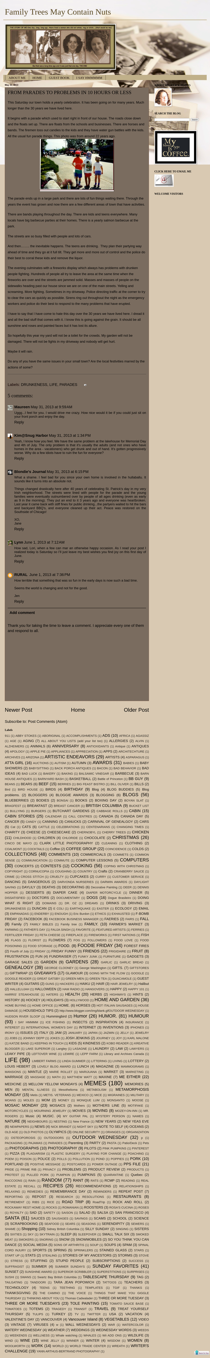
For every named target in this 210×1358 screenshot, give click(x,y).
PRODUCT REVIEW (104, 1169)
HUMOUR (138, 1015)
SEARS (70, 1224)
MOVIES (79, 1111)
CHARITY (12, 832)
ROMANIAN (70, 1207)
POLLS (62, 1159)
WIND (9, 1340)
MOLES (28, 1100)
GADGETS (135, 956)
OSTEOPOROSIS (23, 1138)
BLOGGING (105, 795)
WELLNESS (41, 1335)
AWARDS (102, 762)
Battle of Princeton (110, 779)
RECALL (30, 1186)
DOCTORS (40, 898)
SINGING (122, 1229)
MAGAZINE (105, 1066)
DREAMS (91, 903)
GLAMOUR (74, 973)
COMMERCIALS (93, 854)
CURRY (100, 876)
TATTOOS (109, 1282)
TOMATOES (13, 1309)
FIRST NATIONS (124, 935)
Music (30, 1116)
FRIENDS (91, 951)
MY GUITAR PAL (75, 1116)
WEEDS (143, 1330)
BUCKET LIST (139, 806)
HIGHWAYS (118, 994)
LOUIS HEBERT (17, 1066)
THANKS (136, 1287)
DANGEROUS (39, 882)
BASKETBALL (80, 779)
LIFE (53, 384)
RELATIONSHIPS (131, 1186)
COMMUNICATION (34, 860)
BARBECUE (124, 773)
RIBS (35, 1202)
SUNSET (12, 1272)
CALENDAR (53, 816)
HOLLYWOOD (79, 1000)
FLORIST (34, 940)
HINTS (138, 994)
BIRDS (50, 789)
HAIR (100, 984)
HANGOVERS (95, 989)
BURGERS (38, 811)
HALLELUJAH (19, 989)
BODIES (42, 800)
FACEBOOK (33, 919)
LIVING (117, 1061)
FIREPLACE (74, 935)
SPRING (60, 1250)
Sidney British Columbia (63, 1229)
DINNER (135, 892)
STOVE (144, 1255)
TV (77, 1314)
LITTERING (99, 1061)
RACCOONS (13, 1180)
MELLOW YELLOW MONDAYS (52, 1084)
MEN (8, 1089)
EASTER (103, 908)
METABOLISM (96, 1089)
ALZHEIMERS (14, 746)
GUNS (49, 984)
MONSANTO (115, 1100)
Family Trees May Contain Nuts (58, 11)
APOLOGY (17, 751)
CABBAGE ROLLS (109, 811)
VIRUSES (40, 1324)
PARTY (94, 1143)
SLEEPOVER (87, 1234)
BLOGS (130, 794)
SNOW (64, 1239)
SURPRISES (135, 1272)
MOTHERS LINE (106, 1105)
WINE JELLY (50, 1340)
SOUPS (110, 1245)
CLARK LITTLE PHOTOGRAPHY (66, 843)
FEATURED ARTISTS (111, 929)
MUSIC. (49, 1116)
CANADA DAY (132, 816)
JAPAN (93, 1033)
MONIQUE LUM (88, 1100)
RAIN (32, 1180)
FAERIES (111, 919)
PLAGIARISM (35, 1153)
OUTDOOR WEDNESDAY (99, 1137)
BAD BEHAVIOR (125, 768)
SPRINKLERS (83, 1250)
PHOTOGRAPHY (62, 1148)
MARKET (111, 1072)
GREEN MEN (74, 978)
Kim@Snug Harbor (31, 435)
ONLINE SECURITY (86, 1132)
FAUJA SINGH (61, 929)
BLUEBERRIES (17, 800)
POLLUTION (81, 1159)
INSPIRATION (106, 1022)
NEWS (40, 1126)
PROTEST (12, 1175)
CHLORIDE (70, 838)
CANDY (31, 821)
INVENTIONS (113, 1027)
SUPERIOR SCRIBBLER (75, 1272)
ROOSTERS (93, 1207)
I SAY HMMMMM (89, 78)
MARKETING (135, 1072)
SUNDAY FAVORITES (115, 1266)
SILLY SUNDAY (97, 1229)
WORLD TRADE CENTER (88, 1346)
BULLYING (17, 811)
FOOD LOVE (123, 940)
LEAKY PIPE (15, 1054)
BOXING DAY (106, 800)
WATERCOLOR (133, 1324)
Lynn (18, 542)
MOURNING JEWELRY (50, 1111)
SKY (31, 1234)
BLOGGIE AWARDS (72, 795)
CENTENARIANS (98, 827)
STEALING (49, 1255)
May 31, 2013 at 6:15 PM (67, 472)
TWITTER (94, 1314)
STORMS (125, 1255)
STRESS (17, 1261)
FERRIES (137, 929)
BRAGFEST (13, 806)
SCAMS (100, 1218)
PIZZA (14, 1153)
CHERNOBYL (86, 832)
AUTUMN (79, 763)
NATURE (12, 1121)
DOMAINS (49, 903)
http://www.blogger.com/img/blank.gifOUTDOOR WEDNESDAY (102, 1010)
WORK (37, 1346)
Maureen (22, 407)
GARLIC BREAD (131, 962)
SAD (33, 1212)
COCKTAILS (35, 849)
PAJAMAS (35, 1143)
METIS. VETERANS (57, 1095)
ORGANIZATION (137, 1132)
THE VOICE (77, 1293)
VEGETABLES (116, 1319)
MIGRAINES (116, 1095)
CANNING (50, 821)
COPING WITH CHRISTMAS (124, 866)
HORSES (83, 1005)
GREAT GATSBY (48, 978)
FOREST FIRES (136, 946)
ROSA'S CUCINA (121, 1207)
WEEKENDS (18, 1335)
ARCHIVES (12, 757)
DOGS (92, 897)
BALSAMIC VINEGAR (94, 773)
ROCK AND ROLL (128, 1202)
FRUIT (137, 951)
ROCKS (51, 1207)
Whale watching (66, 1335)
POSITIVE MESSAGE (45, 1164)
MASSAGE (37, 1077)
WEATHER (56, 1330)
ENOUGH (61, 913)
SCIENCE (141, 1218)
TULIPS (38, 1314)
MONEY (63, 1100)
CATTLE (44, 827)
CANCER (12, 821)
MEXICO (83, 1095)
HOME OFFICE (42, 1005)
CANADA (106, 816)
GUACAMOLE (122, 978)
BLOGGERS (37, 795)
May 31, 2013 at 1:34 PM (70, 435)
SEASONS (88, 1224)
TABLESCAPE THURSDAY (106, 1277)
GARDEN (49, 962)
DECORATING (73, 887)
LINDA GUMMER (74, 1061)
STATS (30, 1255)
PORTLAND (14, 1164)
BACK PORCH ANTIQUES (73, 768)
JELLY (124, 1033)
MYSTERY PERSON (110, 1116)
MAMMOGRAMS (132, 1066)
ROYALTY (16, 1212)
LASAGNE (80, 1048)
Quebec (137, 1175)
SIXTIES (16, 1234)
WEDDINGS (80, 1330)
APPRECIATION (86, 751)
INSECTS (80, 1022)
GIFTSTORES (139, 968)
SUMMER (39, 1266)
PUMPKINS (86, 1175)
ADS (106, 735)
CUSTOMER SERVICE (128, 876)
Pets (146, 1143)
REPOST (39, 1197)
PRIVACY (49, 1169)
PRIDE (9, 1169)
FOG (77, 940)
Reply (19, 422)
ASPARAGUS (135, 757)
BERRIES (64, 784)
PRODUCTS (135, 1169)
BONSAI (62, 800)
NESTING (60, 1121)
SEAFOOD (51, 1224)
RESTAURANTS (127, 1196)
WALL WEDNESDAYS (82, 1324)
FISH (145, 935)
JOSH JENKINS (77, 1038)
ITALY (43, 1033)
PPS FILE (132, 1164)
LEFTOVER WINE (44, 1054)
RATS (94, 1180)
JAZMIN (108, 1033)
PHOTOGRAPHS (24, 1148)
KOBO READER (118, 1043)
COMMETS (120, 854)
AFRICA (124, 735)
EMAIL (144, 908)
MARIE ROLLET (60, 1072)
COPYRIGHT (14, 871)
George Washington (92, 968)
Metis (34, 1095)
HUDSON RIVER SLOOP (22, 1016)
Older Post (136, 710)
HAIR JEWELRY (121, 984)
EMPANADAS (19, 913)
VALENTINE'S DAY (19, 1319)
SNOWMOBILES (89, 1239)
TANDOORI (38, 1282)
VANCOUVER (51, 1319)
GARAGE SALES (18, 962)
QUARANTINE (113, 1175)
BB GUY (136, 779)
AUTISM (60, 763)
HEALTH (72, 994)
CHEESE (33, 832)
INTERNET (87, 1027)
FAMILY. (91, 924)
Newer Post (18, 710)
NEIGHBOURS (37, 1121)
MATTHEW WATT (79, 1077)
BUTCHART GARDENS (71, 811)
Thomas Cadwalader (79, 1298)
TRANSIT (80, 1309)
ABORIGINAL (51, 735)
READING (128, 1180)
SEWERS (137, 1224)
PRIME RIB (28, 1169)
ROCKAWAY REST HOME (23, 1207)
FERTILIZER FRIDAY (19, 935)
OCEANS (136, 1126)
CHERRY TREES (114, 832)
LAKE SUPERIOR (38, 1048)
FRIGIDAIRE (117, 951)
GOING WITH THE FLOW (107, 973)
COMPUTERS (134, 859)
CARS (144, 821)
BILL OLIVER (119, 784)
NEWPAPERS (19, 1126)
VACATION (133, 1314)
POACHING (136, 1153)
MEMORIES (134, 1084)
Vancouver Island (82, 1319)
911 (7, 735)
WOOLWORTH (15, 1346)
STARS (139, 1250)
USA (112, 1314)
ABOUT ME (17, 78)
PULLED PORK (38, 1175)
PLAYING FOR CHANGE (103, 1153)
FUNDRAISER (60, 956)
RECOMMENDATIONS (93, 1186)
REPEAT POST (131, 1191)
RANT (78, 1180)
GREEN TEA (98, 978)
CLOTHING (133, 843)
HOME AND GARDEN (117, 999)
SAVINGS (81, 1218)
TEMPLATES (94, 1287)
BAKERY (49, 773)
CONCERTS (24, 866)
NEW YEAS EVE (136, 1121)
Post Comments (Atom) (47, 721)
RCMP (109, 1180)
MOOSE (137, 1100)
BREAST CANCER (67, 806)
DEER (127, 887)
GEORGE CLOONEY (59, 968)
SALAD (84, 1212)
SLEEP (66, 1234)
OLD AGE (11, 1132)
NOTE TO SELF (111, 1126)
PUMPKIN (63, 1175)
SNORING (46, 1239)
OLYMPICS (57, 1132)
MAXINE (105, 1077)
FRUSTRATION (17, 956)
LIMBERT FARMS (44, 1061)
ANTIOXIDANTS (98, 746)
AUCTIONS (41, 763)
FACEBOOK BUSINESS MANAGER (74, 919)
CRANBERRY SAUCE (129, 871)
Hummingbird (56, 1016)
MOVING (100, 1110)
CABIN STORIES (20, 816)
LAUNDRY (101, 1048)
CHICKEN (140, 832)
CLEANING (109, 843)
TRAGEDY (58, 1309)
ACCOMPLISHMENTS (81, 735)
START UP (12, 1255)
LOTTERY (136, 1061)
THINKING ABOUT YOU (43, 1298)
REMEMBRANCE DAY (68, 1191)
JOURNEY (103, 1038)
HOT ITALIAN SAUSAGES (114, 1005)
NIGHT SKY (85, 1126)
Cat (13, 827)
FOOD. (64, 946)
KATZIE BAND (19, 1043)
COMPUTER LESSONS (94, 860)
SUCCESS (136, 1261)
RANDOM (52, 1180)
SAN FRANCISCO (129, 1212)
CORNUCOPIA (39, 871)
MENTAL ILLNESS (35, 1089)
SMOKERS (26, 1239)
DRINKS (112, 903)
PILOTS (90, 1148)
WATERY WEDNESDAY (23, 1330)
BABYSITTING (39, 768)
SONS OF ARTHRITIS (69, 1245)
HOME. (64, 1005)
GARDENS (77, 961)
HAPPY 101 (136, 989)
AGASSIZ (142, 735)
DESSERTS (35, 892)
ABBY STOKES (26, 735)
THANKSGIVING (18, 1293)
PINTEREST (140, 1148)
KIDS (73, 1043)
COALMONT (13, 849)
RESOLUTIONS (93, 1197)
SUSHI (9, 1277)
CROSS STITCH (32, 876)
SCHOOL (120, 1218)
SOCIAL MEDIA (35, 1245)
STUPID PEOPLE (70, 1261)
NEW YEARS (106, 1121)
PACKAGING (14, 1143)
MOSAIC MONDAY (21, 1105)
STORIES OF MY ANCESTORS (87, 1255)
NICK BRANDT (61, 1126)
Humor (80, 1015)
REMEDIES (35, 1191)
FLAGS (16, 940)
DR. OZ (71, 903)
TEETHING (67, 1287)
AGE (13, 741)
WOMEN (134, 1340)
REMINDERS (102, 1191)
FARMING (12, 929)
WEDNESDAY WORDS (113, 1330)
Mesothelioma (68, 1089)
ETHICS (100, 913)
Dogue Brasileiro (119, 898)
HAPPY (116, 989)
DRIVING (135, 903)
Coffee (55, 849)
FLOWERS (57, 940)
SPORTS (40, 1250)
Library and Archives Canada (124, 1054)
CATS (26, 827)
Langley (61, 1048)
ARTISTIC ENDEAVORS (70, 756)
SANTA (12, 1217)
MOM (46, 1100)
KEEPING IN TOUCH (48, 1043)
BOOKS (81, 800)
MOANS (10, 1100)
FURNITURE (112, 956)
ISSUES (26, 1033)
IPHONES (137, 1027)
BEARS (26, 784)
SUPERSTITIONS (109, 1272)
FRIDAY (40, 951)
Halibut (143, 984)
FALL (144, 919)
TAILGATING (13, 1282)
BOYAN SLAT (134, 800)
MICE (98, 1095)
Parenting (75, 1143)
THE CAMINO (50, 1293)
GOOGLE (137, 973)
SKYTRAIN (47, 1234)
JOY (119, 1038)
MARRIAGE (14, 1077)
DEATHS (48, 887)
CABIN (135, 811)
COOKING (81, 865)
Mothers (79, 1105)
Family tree (69, 924)
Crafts (102, 871)
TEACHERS (133, 1282)
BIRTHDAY (73, 789)
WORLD (58, 1346)
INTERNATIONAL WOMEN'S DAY (49, 1027)
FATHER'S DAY (34, 929)
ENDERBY (41, 913)
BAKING (67, 773)
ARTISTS (112, 757)
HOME (37, 78)
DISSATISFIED (15, 898)
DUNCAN (39, 908)
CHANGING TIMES (130, 827)
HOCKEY (33, 1000)
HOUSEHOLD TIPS (38, 1010)
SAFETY (49, 1212)
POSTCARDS (76, 1164)
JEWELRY (142, 1033)
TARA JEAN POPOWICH (74, 1282)
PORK (135, 1159)
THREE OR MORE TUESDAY (121, 1298)
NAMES (137, 1116)
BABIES (128, 763)
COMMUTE (61, 860)
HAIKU (85, 984)
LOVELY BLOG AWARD (54, 1066)
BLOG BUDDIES (120, 789)
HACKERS (67, 984)
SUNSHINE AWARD (38, 1272)
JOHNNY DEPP (33, 1038)
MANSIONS (13, 1072)
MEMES (95, 1083)
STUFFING (38, 1261)
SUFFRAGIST (14, 1266)
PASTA (112, 1143)
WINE (25, 1340)
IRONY (9, 1033)
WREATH (118, 1346)
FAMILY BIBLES (41, 924)
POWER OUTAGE (104, 1164)
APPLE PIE (38, 751)
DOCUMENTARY (68, 898)
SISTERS (141, 1229)
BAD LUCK (29, 773)
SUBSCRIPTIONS (106, 1261)
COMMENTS (59, 854)
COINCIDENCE (116, 849)
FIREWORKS (98, 935)
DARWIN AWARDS (113, 882)
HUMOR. (108, 1015)
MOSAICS (57, 1105)
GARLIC (106, 962)
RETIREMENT (15, 1202)
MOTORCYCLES (16, 1111)
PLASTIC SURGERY (65, 1153)
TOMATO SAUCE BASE (127, 1303)
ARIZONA (32, 757)
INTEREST (12, 1027)
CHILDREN (46, 838)
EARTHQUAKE (80, 908)
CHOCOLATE (94, 838)
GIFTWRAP (19, 973)
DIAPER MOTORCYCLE (103, 892)
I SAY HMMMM (26, 1022)
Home (78, 710)
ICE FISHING (55, 1022)
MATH (56, 1077)
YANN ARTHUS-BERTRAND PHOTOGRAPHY (68, 1351)
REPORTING (14, 1197)
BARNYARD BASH (51, 779)
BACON (102, 768)
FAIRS (129, 919)
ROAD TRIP (73, 1202)
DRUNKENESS (34, 384)
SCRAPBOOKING (24, 1224)
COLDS (138, 849)
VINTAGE (18, 1324)
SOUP (94, 1245)
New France (81, 1121)
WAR (111, 1324)
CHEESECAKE (58, 832)
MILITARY (137, 1095)
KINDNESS (91, 1043)
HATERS (52, 994)
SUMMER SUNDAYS (70, 1266)
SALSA (102, 1212)
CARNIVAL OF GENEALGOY (110, 821)
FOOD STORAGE (40, 946)
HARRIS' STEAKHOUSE (22, 994)
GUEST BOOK (59, 78)
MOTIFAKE (135, 1105)
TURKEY (58, 1314)
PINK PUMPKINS (114, 1148)
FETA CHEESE (50, 935)
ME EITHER (129, 1077)
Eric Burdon (81, 913)
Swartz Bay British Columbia (57, 1277)
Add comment (22, 613)
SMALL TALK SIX (115, 1234)
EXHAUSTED (121, 913)
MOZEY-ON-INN (126, 1111)
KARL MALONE (138, 1038)
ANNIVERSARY (65, 746)
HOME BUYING (15, 1005)
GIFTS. (117, 968)
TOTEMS (36, 1309)
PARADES (68, 384)
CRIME (10, 876)
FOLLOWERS (97, 940)
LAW (119, 1048)
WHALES (89, 1335)
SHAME (10, 1229)
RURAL (21, 575)
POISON (26, 1159)
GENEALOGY (19, 967)
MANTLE (35, 1072)
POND (100, 1159)
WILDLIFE (136, 1335)
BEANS (10, 784)
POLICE (44, 1159)
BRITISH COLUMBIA (104, 805)
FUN (38, 956)
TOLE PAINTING (84, 1303)
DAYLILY (28, 887)
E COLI (58, 908)
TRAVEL (101, 1309)
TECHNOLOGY (17, 1287)
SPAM (127, 1245)
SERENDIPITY (113, 1224)
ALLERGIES (118, 741)
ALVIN (139, 741)
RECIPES (53, 1185)
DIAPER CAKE (65, 892)
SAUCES (38, 1218)
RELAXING (12, 1191)
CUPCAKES (79, 876)
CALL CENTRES (80, 816)
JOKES (55, 1038)
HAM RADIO (71, 989)
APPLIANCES (60, 751)
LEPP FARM (89, 1054)
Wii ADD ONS (112, 1335)
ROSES (143, 1207)
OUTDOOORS (54, 1138)
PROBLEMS (71, 1169)
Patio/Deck (129, 1143)
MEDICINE (13, 1084)
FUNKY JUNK (87, 956)
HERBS (96, 994)
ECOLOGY (123, 908)
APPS (107, 751)
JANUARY (75, 1033)
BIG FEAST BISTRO (91, 784)
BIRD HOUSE (28, 789)
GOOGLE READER (18, 978)
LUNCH (83, 1066)
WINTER (92, 1340)
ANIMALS (37, 746)
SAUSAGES (60, 1218)
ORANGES (113, 1132)
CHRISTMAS (125, 837)
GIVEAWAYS (45, 973)
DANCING (13, 882)
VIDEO (143, 1319)
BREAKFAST (37, 806)
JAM (58, 1033)
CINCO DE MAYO (18, 843)
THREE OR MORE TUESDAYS (32, 1303)
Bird (7, 789)
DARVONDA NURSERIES (76, 882)
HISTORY (12, 1000)
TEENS (44, 1287)
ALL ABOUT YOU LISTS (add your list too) (72, 741)
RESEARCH (64, 1197)
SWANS (25, 1277)
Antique (120, 746)
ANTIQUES (140, 746)
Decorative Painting (104, 887)
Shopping (29, 1229)
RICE (50, 1202)
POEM (9, 1159)
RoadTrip (99, 1202)
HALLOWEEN (45, 989)
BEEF (44, 784)
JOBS (13, 1038)
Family (17, 924)
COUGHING (63, 871)
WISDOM (113, 1340)
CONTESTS (51, 866)
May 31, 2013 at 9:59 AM (51, 407)
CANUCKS (73, 821)
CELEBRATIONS (67, 827)
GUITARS (31, 984)
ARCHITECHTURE (131, 751)
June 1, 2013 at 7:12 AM (44, 542)
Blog (95, 789)
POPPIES (117, 1159)
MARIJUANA (88, 1072)
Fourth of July (19, 951)
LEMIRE (68, 1054)
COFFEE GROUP (81, 849)
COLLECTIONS (21, 854)
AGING (28, 741)
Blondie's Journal (30, 472)
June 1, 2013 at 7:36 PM (49, 575)
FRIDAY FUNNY (63, 951)
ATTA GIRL (14, 763)
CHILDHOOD (22, 838)
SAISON (67, 1212)
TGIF (116, 1287)
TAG (140, 1277)
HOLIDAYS (55, 1000)
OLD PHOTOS (34, 1132)
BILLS (139, 784)
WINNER (72, 1340)
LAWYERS (136, 1048)
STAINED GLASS (113, 1250)
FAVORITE (83, 929)
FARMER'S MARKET (126, 924)
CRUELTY (57, 876)
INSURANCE (134, 1022)
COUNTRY (84, 871)
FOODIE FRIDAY (95, 945)
